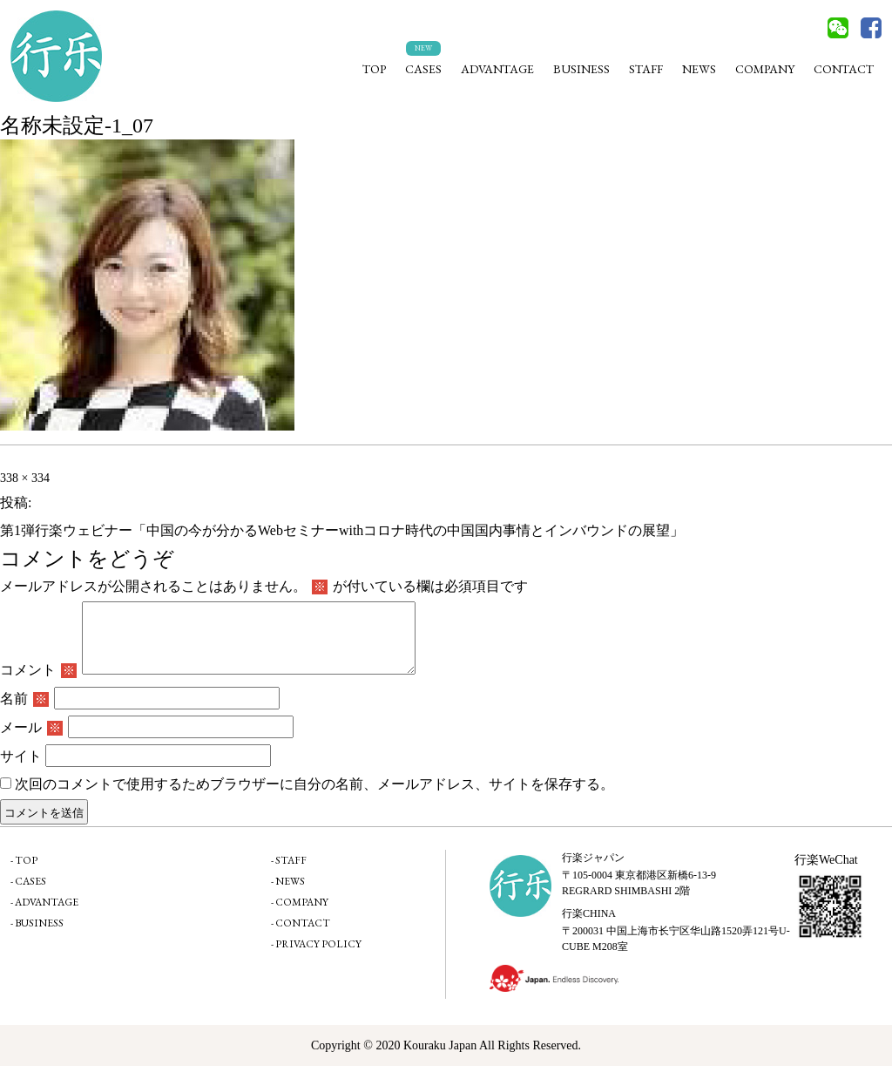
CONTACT (844, 69)
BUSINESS (581, 69)
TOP (374, 69)
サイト (21, 769)
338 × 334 (25, 478)
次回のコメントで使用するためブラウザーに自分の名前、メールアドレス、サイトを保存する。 (314, 797)
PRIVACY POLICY (318, 957)
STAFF (646, 69)
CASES (423, 69)
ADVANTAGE (497, 69)
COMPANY (764, 69)
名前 (24, 711)
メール (31, 740)
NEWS (699, 69)
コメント (38, 682)
